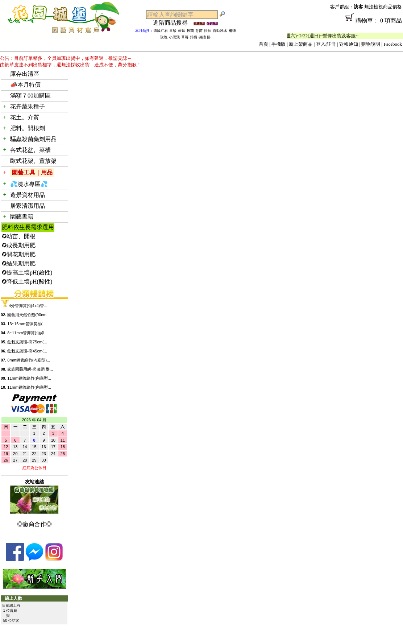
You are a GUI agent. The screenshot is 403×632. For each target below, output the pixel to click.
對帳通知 (348, 44)
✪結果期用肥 (19, 263)
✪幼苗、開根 (19, 236)
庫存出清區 (24, 74)
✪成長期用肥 (19, 245)
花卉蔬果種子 (27, 106)
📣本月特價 (25, 85)
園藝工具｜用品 (32, 172)
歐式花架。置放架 (33, 161)
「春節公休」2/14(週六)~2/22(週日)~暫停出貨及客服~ (309, 35)
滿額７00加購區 (30, 95)
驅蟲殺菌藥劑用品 (33, 139)
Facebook (392, 44)
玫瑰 (163, 37)
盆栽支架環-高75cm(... (27, 342)
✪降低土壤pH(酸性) (27, 281)
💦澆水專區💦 (29, 184)
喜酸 (172, 31)
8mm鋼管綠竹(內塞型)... (28, 360)
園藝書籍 (21, 217)
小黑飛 (174, 37)
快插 (207, 31)
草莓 (184, 37)
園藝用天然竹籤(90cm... (28, 315)
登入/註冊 (326, 44)
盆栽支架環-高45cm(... (27, 351)
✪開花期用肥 (19, 254)
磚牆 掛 (205, 37)
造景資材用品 (27, 195)
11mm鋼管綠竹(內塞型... (29, 378)
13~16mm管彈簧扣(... (26, 324)
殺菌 (190, 31)
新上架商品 (300, 44)
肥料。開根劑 (27, 128)
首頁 (263, 44)
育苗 (199, 31)
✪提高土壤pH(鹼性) (27, 272)
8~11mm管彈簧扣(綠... (27, 333)
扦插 (193, 37)
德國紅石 (160, 31)
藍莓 (181, 31)
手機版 (278, 44)
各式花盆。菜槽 (30, 150)
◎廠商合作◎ (34, 524)
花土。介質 (24, 117)
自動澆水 (220, 31)
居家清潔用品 (27, 206)
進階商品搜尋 (173, 23)
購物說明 (370, 44)
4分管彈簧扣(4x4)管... (28, 305)
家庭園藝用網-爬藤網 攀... (30, 369)
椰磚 (232, 31)
